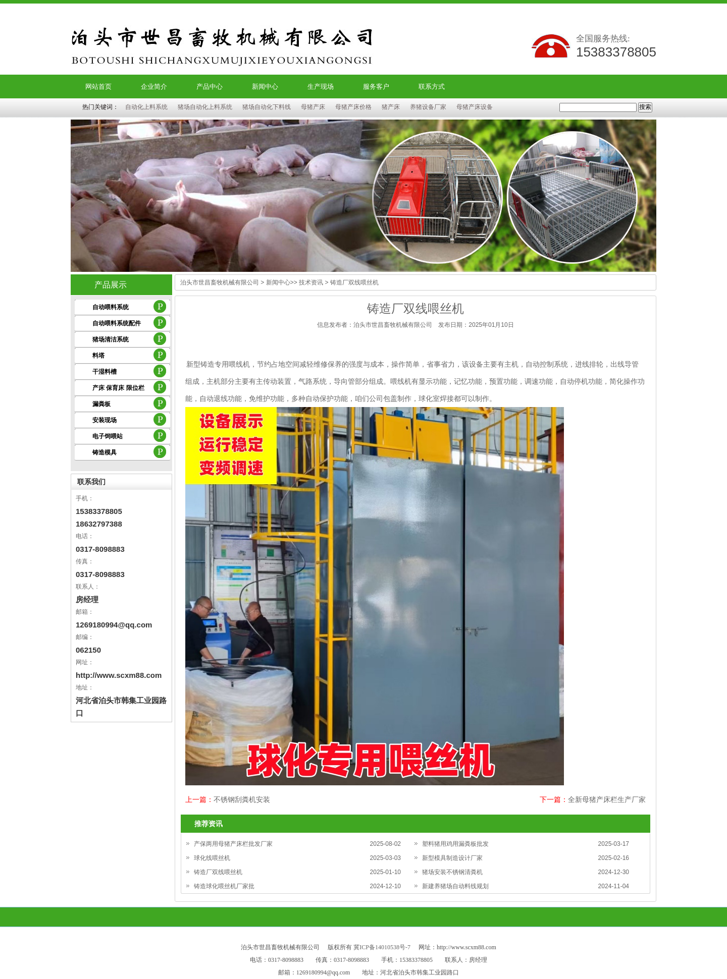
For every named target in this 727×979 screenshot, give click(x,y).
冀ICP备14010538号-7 (381, 947)
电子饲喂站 (107, 436)
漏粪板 (101, 404)
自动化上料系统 (146, 106)
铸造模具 (104, 452)
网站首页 (98, 86)
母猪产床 (313, 106)
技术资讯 (311, 282)
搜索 (645, 106)
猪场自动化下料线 (266, 106)
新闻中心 (265, 86)
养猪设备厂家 (428, 106)
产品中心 (209, 86)
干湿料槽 (104, 371)
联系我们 (91, 482)
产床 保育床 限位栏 (118, 387)
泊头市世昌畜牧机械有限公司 (219, 282)
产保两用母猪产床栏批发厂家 (233, 843)
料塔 (98, 355)
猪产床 (391, 106)
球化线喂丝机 (212, 857)
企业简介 (154, 86)
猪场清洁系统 (110, 339)
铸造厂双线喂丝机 (218, 872)
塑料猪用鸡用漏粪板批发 (455, 843)
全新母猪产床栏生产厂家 (607, 799)
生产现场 (320, 86)
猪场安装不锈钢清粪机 (452, 872)
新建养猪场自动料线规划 (455, 886)
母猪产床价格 (353, 106)
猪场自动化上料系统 (205, 106)
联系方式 (432, 86)
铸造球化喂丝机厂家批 (224, 886)
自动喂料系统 (110, 307)
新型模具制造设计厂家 (452, 857)
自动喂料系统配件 (116, 323)
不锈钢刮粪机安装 (242, 799)
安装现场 (104, 420)
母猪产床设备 (474, 106)
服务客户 (376, 86)
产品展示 (110, 284)
